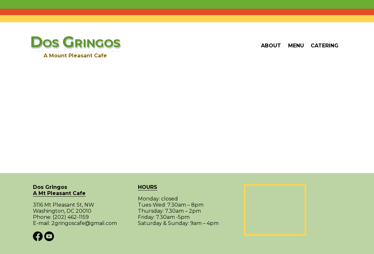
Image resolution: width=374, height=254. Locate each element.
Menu (296, 46)
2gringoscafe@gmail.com (84, 223)
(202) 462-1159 (71, 217)
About (271, 46)
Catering (324, 46)
